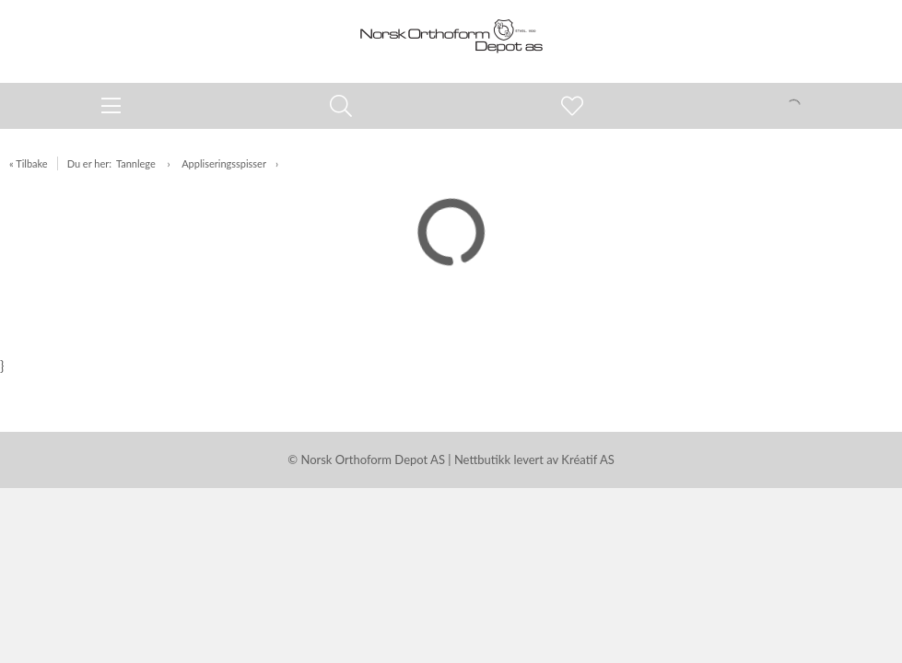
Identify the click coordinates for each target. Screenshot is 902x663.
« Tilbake (28, 163)
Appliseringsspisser (224, 163)
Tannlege (137, 163)
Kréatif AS (587, 459)
